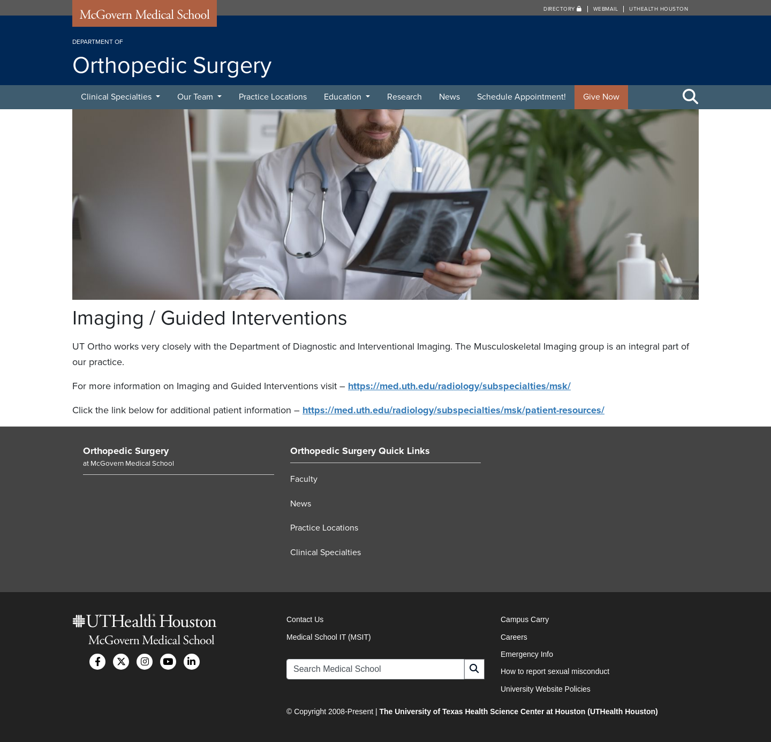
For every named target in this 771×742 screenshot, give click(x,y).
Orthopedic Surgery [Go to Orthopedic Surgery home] (126, 451)
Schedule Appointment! (521, 97)
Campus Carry (525, 619)
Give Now (601, 97)
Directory (562, 9)
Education (344, 97)
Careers (514, 637)
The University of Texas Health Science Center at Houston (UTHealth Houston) (518, 711)
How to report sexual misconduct (555, 671)
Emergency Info (527, 654)
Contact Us (304, 619)
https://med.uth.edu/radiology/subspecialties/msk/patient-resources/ (453, 410)
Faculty (304, 479)
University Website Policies (546, 689)
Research (404, 97)
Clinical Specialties (117, 97)
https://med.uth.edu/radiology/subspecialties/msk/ (459, 386)
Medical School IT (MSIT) (328, 637)
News (449, 97)
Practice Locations (273, 97)
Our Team (196, 97)
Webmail (605, 9)
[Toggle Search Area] (691, 97)
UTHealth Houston (658, 9)
